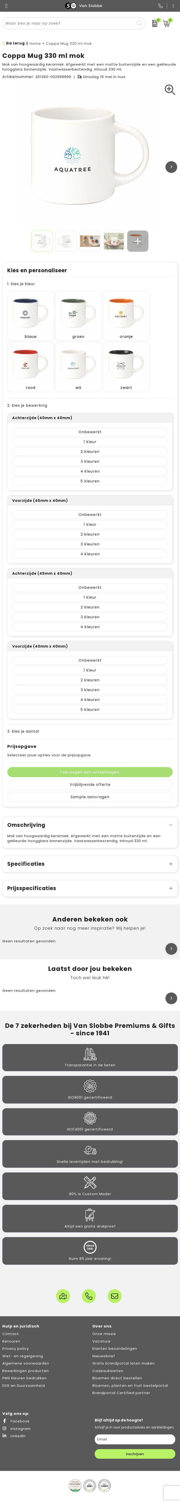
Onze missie (104, 1320)
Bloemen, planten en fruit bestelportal (130, 1372)
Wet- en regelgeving (22, 1343)
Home (35, 43)
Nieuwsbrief (103, 1343)
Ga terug (15, 43)
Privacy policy (15, 1335)
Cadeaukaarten (107, 1357)
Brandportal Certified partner (121, 1379)
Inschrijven (135, 1441)
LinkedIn (14, 1423)
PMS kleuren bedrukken (24, 1365)
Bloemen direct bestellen (117, 1365)
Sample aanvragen (90, 784)
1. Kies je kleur (21, 283)
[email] (135, 1426)
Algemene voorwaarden (25, 1350)
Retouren (11, 1328)
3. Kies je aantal (23, 718)
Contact (10, 1320)
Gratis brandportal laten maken (123, 1350)
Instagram (16, 1415)
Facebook (16, 1408)
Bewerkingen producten (25, 1357)
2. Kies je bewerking (27, 392)
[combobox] (68, 23)
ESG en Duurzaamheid (23, 1372)
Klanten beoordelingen (114, 1335)
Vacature (101, 1328)
